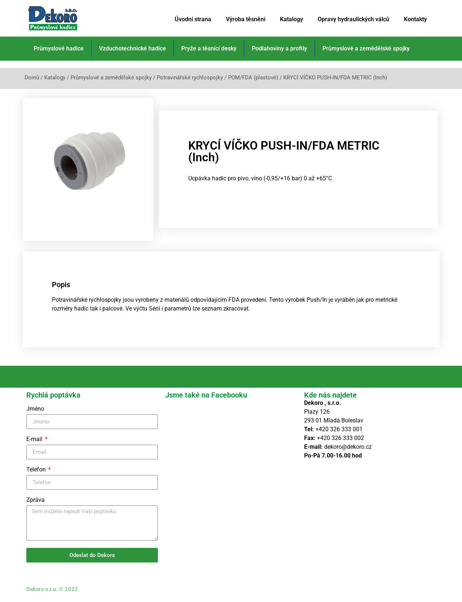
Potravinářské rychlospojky (190, 77)
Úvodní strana (193, 19)
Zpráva (35, 500)
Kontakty (415, 19)
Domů (31, 77)
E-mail (35, 439)
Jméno (35, 409)
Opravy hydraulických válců (353, 19)
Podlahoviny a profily (279, 48)
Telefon (36, 470)
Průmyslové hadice (59, 48)
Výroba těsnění (245, 19)
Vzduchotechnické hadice (132, 48)
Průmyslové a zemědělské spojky (366, 48)
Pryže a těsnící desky (208, 48)
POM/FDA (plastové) (253, 77)
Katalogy (291, 19)
